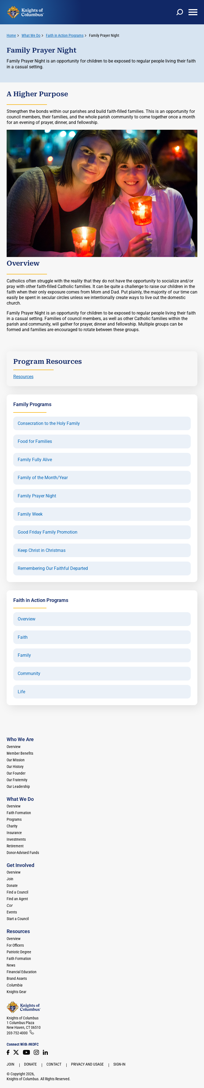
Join (10, 879)
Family (24, 655)
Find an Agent (17, 899)
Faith (23, 637)
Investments (16, 839)
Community (29, 673)
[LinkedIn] (45, 1052)
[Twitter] (16, 1052)
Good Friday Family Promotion (47, 532)
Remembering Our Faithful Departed (53, 568)
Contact (53, 1064)
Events (12, 912)
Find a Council (17, 892)
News (11, 965)
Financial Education (21, 972)
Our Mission (16, 760)
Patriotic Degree (19, 952)
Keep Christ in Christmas (42, 550)
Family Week (30, 514)
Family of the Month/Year (43, 477)
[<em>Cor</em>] (10, 905)
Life (21, 691)
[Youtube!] (26, 1052)
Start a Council (18, 918)
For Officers (15, 945)
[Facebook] (8, 1052)
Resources (23, 376)
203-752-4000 (17, 1033)
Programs (14, 819)
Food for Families (35, 441)
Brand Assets (17, 978)
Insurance (14, 832)
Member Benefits (20, 753)
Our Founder (16, 773)
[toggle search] (179, 12)
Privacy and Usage (87, 1064)
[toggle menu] (193, 12)
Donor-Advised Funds (23, 852)
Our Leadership (18, 786)
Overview (26, 619)
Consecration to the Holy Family (49, 423)
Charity (12, 826)
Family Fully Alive (35, 459)
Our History (15, 766)
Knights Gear (16, 992)
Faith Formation (19, 813)
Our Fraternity (17, 780)
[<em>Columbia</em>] (17, 985)
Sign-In (119, 1064)
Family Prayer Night (104, 35)
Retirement (15, 846)
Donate (12, 885)
